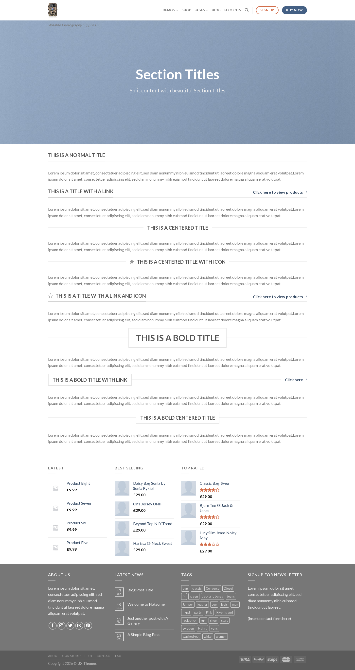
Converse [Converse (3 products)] (212, 588)
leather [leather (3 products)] (202, 604)
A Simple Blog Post (143, 634)
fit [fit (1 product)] (184, 596)
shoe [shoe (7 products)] (213, 620)
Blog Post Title (140, 589)
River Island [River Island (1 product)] (224, 612)
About (53, 656)
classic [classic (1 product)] (196, 588)
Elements (232, 10)
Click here (296, 379)
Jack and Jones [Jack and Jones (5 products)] (212, 596)
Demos (170, 10)
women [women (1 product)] (221, 636)
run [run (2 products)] (203, 620)
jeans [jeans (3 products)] (231, 596)
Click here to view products (280, 192)
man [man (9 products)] (235, 604)
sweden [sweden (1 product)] (188, 628)
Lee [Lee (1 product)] (214, 604)
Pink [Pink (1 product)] (209, 612)
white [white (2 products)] (208, 636)
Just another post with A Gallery (147, 620)
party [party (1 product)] (198, 612)
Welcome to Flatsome (146, 604)
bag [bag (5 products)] (185, 588)
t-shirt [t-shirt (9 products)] (202, 628)
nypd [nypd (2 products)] (186, 612)
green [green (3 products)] (194, 596)
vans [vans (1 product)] (214, 628)
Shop (186, 10)
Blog (216, 10)
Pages (201, 10)
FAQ (118, 656)
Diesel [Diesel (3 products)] (228, 588)
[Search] (246, 10)
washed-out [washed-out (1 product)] (191, 636)
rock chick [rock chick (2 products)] (189, 620)
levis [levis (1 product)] (224, 604)
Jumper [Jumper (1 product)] (188, 604)
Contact (104, 656)
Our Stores (71, 656)
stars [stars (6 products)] (224, 620)
